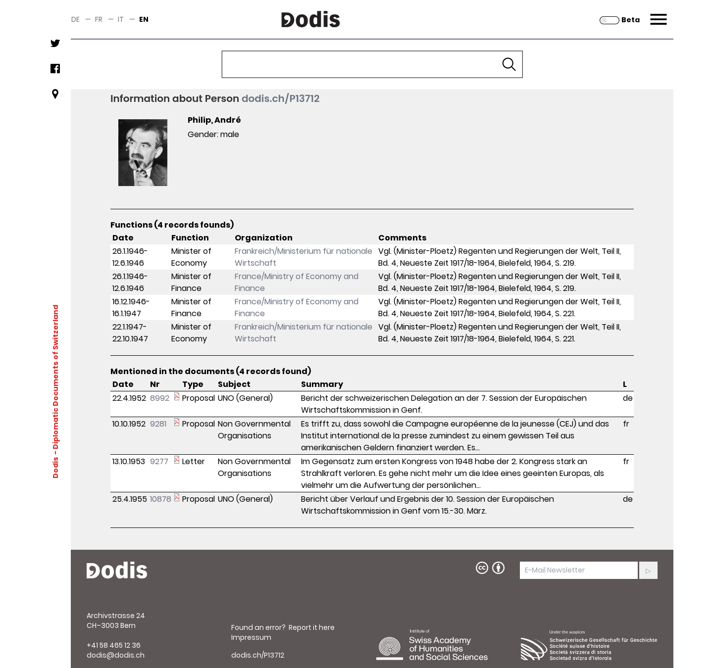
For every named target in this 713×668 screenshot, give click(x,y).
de (75, 19)
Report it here (312, 627)
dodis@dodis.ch (116, 655)
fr (98, 19)
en (144, 19)
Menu (657, 13)
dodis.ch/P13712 (281, 98)
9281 (158, 423)
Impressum (251, 637)
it (121, 19)
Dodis (55, 467)
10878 (160, 499)
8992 (159, 398)
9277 (159, 461)
